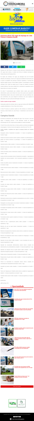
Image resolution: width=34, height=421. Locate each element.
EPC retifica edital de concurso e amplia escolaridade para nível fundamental (22, 348)
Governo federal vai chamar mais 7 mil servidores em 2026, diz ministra (21, 377)
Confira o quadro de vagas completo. (8, 101)
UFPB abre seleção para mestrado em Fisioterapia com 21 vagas (21, 319)
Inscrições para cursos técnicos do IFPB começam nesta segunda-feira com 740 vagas (23, 367)
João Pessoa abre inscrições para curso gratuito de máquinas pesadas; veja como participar (23, 309)
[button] (32, 4)
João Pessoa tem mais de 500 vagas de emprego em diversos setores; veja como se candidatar (22, 338)
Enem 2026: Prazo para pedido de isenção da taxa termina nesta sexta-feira (23, 290)
